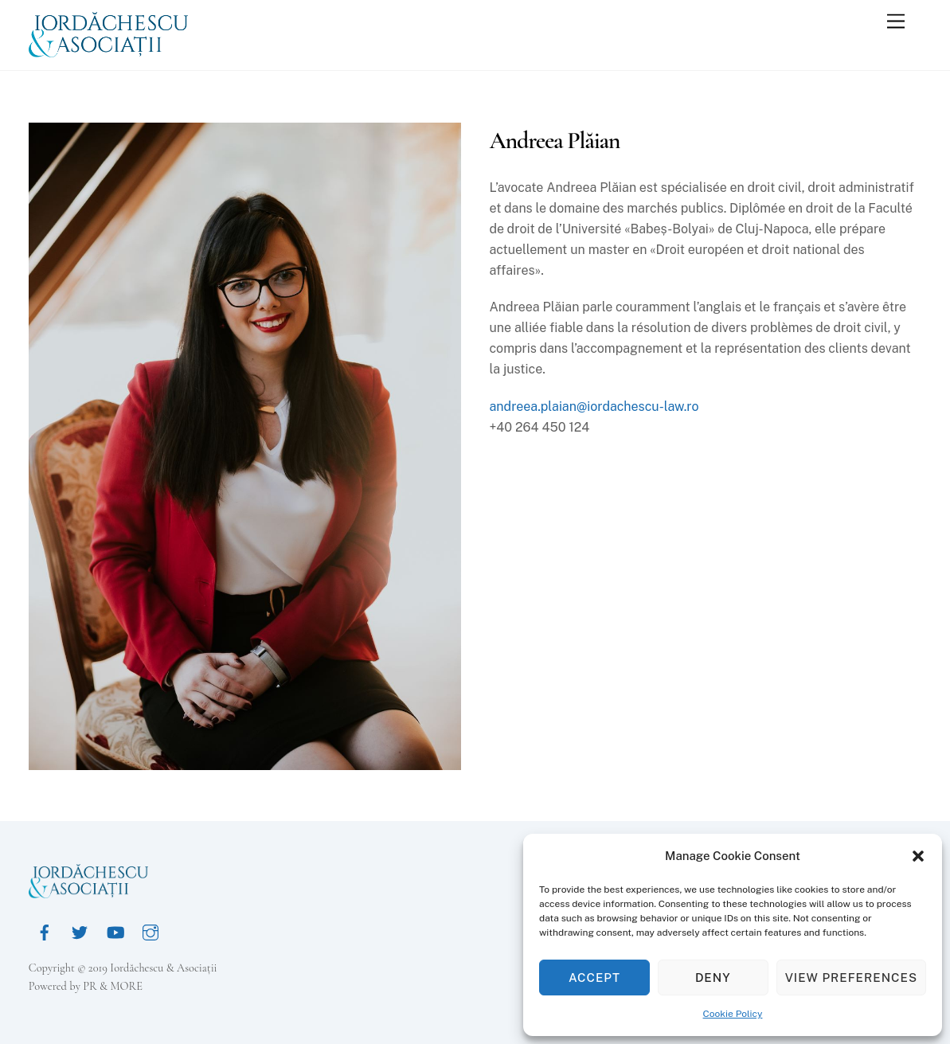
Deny (713, 977)
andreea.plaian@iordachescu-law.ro (593, 406)
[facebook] (45, 930)
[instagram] (150, 930)
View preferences (851, 977)
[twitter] (80, 930)
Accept (594, 977)
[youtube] (115, 930)
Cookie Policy (733, 1013)
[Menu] (896, 21)
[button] (918, 856)
